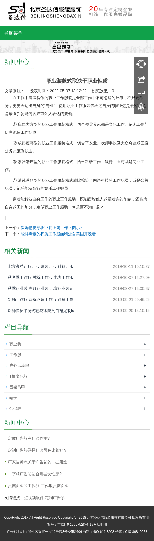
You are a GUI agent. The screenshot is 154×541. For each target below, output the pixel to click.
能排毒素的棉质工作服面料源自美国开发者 (58, 234)
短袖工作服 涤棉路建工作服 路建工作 (40, 299)
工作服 (15, 354)
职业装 (15, 344)
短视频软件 (34, 497)
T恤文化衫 (18, 376)
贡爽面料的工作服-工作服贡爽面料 (38, 486)
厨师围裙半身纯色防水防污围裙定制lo (41, 310)
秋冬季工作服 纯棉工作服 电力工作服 (40, 277)
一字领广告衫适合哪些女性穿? (35, 474)
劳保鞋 (15, 408)
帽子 (13, 397)
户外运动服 (19, 365)
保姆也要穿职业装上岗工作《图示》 (52, 227)
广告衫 (12, 532)
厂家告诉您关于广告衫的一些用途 (37, 462)
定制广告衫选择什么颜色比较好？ (37, 450)
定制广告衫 (55, 497)
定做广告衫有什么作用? (29, 438)
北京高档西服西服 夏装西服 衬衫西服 (40, 266)
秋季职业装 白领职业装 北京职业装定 (40, 288)
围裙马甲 (17, 387)
